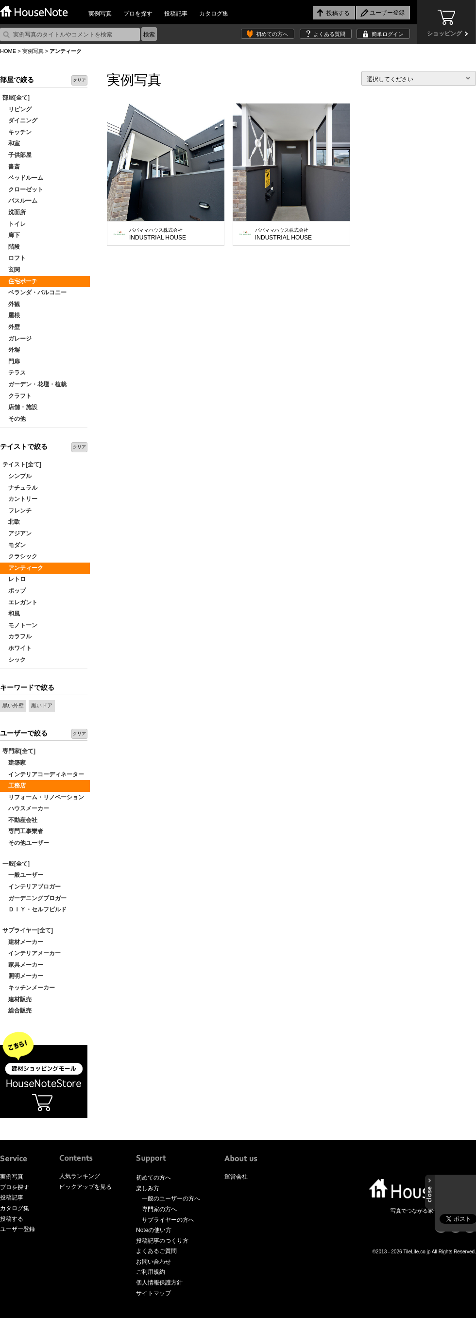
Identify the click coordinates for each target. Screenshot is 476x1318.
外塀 (11, 349)
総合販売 (17, 1010)
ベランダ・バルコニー (34, 292)
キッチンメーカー (28, 987)
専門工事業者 (22, 831)
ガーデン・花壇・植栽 (34, 384)
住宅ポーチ (19, 281)
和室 (11, 143)
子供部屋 (17, 155)
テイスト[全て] (21, 464)
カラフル (17, 636)
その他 (14, 418)
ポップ (14, 590)
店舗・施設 (19, 407)
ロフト (14, 258)
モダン (14, 545)
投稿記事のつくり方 (162, 1240)
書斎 (11, 166)
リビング (17, 109)
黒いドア (41, 705)
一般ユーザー (22, 875)
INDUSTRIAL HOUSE (157, 234)
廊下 (11, 235)
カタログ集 (213, 13)
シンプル (17, 476)
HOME (8, 51)
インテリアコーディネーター (43, 774)
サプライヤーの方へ (168, 1219)
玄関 (11, 269)
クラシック (19, 556)
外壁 (11, 327)
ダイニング (19, 120)
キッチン (17, 132)
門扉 (11, 361)
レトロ (14, 579)
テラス (14, 372)
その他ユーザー (25, 842)
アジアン (17, 533)
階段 (11, 246)
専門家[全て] (18, 751)
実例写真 (100, 13)
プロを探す (138, 13)
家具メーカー (22, 964)
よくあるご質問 (156, 1251)
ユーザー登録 (17, 1229)
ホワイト (17, 648)
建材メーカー (22, 942)
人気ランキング (79, 1176)
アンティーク (22, 568)
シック (14, 659)
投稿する (11, 1218)
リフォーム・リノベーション (43, 797)
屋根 (11, 315)
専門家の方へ (159, 1209)
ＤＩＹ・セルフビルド (34, 909)
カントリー (19, 499)
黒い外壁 (13, 705)
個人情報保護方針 (159, 1282)
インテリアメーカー (31, 953)
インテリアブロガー (31, 886)
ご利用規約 (150, 1271)
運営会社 (236, 1176)
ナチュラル (19, 487)
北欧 (11, 521)
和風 (11, 613)
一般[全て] (16, 863)
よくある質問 (329, 34)
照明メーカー (22, 976)
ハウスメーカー (25, 808)
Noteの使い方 (153, 1230)
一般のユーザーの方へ (171, 1198)
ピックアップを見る (85, 1186)
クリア (79, 80)
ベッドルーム (22, 177)
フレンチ (17, 510)
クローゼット (22, 189)
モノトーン (19, 625)
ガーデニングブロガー (34, 898)
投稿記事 (175, 13)
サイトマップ (153, 1293)
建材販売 (17, 999)
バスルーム (19, 200)
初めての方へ (272, 34)
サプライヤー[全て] (27, 930)
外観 (11, 304)
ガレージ (17, 338)
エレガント (19, 602)
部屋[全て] (16, 97)
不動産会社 (19, 820)
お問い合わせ (153, 1261)
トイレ (14, 224)
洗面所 (14, 212)
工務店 (14, 785)
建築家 (14, 762)
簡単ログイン (388, 34)
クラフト (17, 396)
